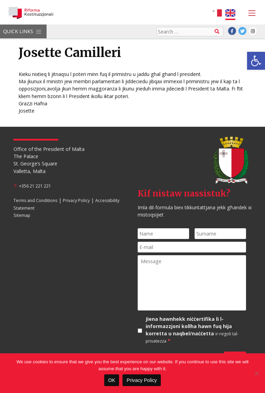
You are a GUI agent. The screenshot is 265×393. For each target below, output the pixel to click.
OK (111, 380)
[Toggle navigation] (250, 13)
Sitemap (21, 215)
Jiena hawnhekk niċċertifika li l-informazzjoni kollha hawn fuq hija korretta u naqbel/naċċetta (192, 330)
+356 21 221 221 (35, 186)
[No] (256, 373)
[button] (256, 61)
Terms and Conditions (35, 200)
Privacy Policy (76, 200)
